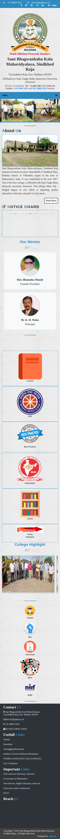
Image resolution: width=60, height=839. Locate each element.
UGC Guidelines (10, 763)
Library (30, 519)
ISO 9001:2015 (21, 88)
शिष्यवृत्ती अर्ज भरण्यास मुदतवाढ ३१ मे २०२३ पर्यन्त (30, 215)
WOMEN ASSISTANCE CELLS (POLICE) (22, 758)
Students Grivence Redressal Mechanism (20, 754)
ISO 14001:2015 (39, 88)
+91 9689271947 (12, 2)
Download (7, 744)
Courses (30, 381)
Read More (51, 201)
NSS (30, 416)
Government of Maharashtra (15, 779)
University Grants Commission (16, 788)
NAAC (6, 793)
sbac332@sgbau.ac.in (38, 2)
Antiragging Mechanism (13, 749)
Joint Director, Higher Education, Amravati (21, 783)
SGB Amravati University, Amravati (18, 774)
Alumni (30, 618)
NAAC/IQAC (30, 483)
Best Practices (30, 447)
